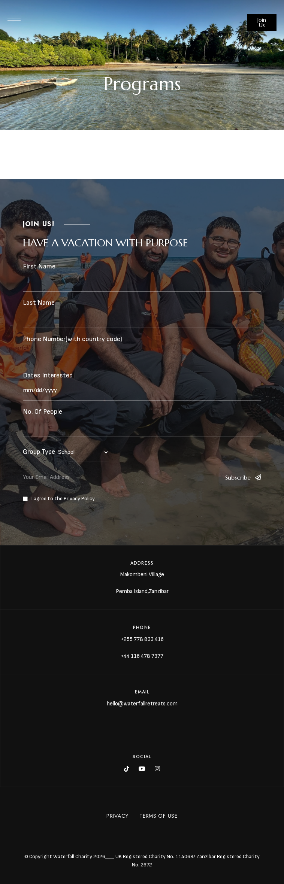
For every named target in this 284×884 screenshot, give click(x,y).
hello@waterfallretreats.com (142, 703)
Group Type (39, 452)
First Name (39, 266)
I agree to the (59, 498)
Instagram (157, 769)
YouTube (142, 769)
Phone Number (44, 339)
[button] (262, 22)
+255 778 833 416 (142, 639)
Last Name (39, 303)
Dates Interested (48, 375)
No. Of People (42, 412)
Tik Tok (126, 769)
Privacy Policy (79, 498)
